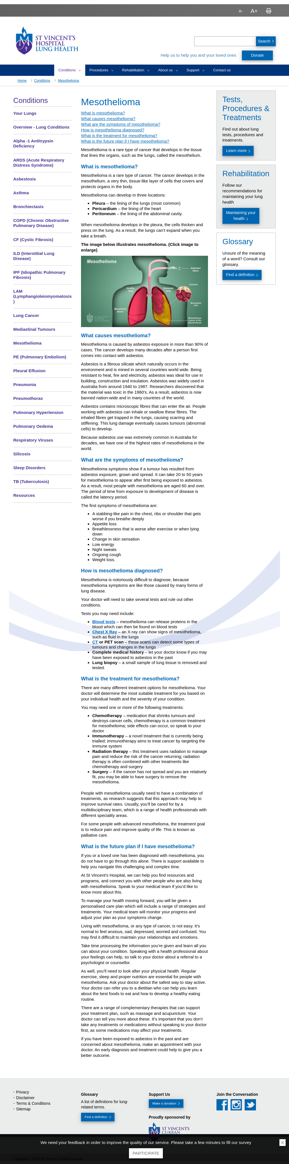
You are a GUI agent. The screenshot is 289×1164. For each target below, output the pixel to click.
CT (95, 642)
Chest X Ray (104, 631)
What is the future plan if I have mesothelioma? (125, 141)
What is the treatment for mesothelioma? (119, 135)
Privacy (22, 1092)
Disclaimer (25, 1097)
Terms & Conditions (33, 1103)
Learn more (236, 150)
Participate (146, 1153)
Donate (257, 55)
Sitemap (23, 1109)
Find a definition (240, 274)
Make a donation (164, 1103)
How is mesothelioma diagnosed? (112, 129)
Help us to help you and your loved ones (198, 55)
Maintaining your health (241, 215)
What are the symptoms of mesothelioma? (120, 124)
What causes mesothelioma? (108, 118)
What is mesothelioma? (103, 113)
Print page (268, 11)
